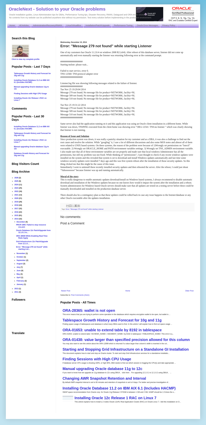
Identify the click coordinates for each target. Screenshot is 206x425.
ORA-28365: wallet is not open (89, 310)
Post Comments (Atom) (80, 295)
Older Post (189, 291)
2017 (17, 209)
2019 (17, 202)
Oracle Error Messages (147, 25)
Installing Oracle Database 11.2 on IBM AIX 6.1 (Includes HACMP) (119, 388)
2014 (17, 219)
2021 (17, 195)
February (21, 281)
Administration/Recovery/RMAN (47, 25)
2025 (17, 181)
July (19, 267)
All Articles (24, 25)
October (20, 257)
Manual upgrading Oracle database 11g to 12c (102, 369)
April (19, 277)
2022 (17, 191)
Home (12, 25)
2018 (17, 205)
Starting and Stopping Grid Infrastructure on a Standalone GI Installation (126, 349)
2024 (17, 185)
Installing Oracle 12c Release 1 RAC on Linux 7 (115, 398)
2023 (17, 188)
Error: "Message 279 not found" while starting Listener (85, 209)
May (19, 274)
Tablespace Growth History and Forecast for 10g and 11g (112, 320)
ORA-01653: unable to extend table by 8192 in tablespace (112, 330)
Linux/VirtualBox (73, 25)
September (21, 260)
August (20, 264)
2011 (17, 292)
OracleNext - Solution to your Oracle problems (57, 9)
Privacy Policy (168, 25)
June (19, 271)
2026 (17, 178)
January (20, 284)
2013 (17, 289)
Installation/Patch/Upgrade (98, 25)
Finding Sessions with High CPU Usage (97, 359)
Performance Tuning (123, 25)
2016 (17, 212)
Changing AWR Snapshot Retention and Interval (104, 378)
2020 (17, 198)
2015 (17, 215)
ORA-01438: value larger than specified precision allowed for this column (126, 340)
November (21, 253)
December (21, 222)
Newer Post (65, 291)
